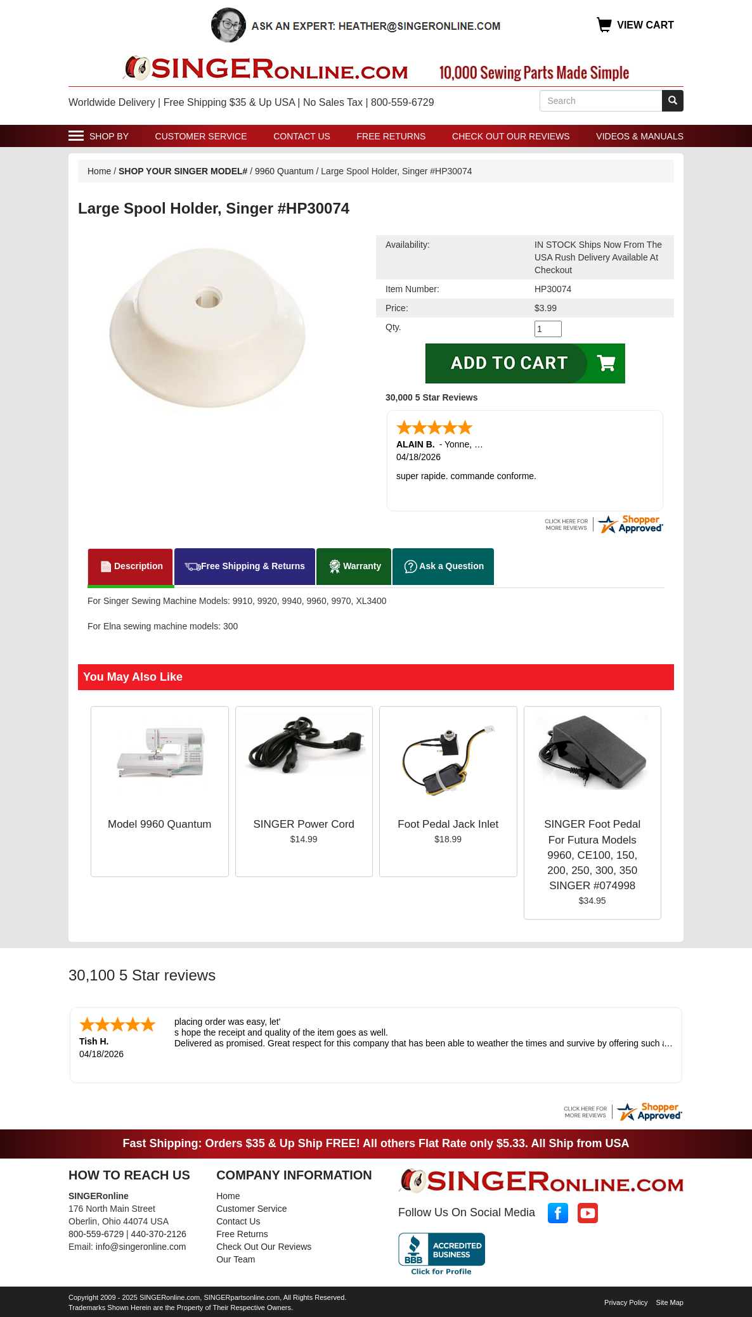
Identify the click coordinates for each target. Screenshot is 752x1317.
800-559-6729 (96, 1234)
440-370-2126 (158, 1234)
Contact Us (301, 136)
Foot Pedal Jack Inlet (448, 824)
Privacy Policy (625, 1302)
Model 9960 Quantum (160, 824)
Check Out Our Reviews (511, 136)
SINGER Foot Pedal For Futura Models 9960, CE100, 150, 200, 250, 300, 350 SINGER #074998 (592, 855)
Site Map (670, 1302)
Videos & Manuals (640, 136)
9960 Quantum (284, 171)
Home (99, 171)
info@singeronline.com (141, 1247)
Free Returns (391, 136)
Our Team (235, 1259)
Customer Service (201, 136)
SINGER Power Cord (303, 824)
